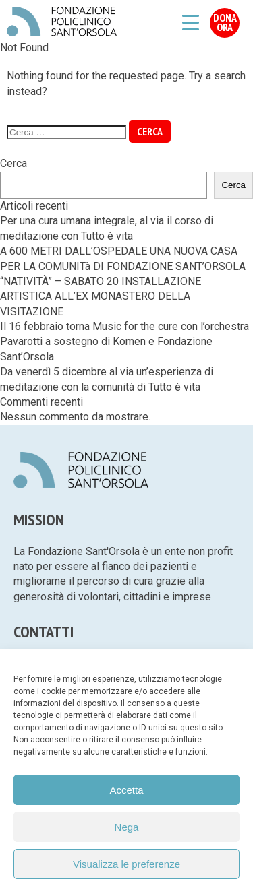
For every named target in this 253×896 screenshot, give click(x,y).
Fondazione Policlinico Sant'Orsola (62, 21)
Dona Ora (225, 22)
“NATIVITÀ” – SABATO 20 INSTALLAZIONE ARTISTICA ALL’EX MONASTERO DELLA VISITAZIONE (100, 296)
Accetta (126, 790)
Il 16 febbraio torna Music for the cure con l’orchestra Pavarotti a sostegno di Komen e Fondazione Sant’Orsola (124, 341)
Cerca (13, 163)
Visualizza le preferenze (126, 864)
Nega (127, 827)
